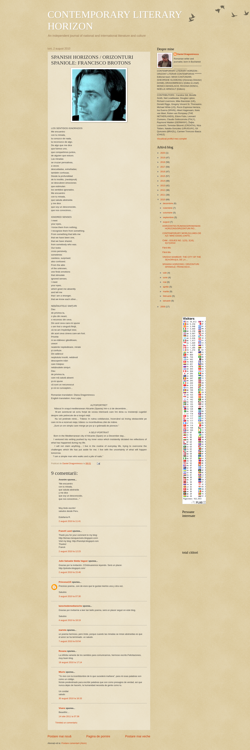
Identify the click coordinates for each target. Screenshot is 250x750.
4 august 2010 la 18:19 (70, 620)
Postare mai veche (137, 736)
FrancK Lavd (65, 531)
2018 (163, 162)
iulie (165, 273)
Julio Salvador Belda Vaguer (73, 561)
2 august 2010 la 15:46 (70, 572)
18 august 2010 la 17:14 (70, 662)
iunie (165, 277)
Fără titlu (166, 247)
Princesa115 (65, 582)
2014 (163, 181)
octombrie (168, 212)
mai (165, 282)
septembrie (168, 217)
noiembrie (168, 208)
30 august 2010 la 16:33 (70, 698)
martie (166, 291)
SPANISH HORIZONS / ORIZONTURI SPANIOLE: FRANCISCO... (180, 265)
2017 (163, 167)
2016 (163, 171)
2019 (163, 157)
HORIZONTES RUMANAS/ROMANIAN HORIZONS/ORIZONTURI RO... (181, 227)
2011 (163, 195)
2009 (163, 306)
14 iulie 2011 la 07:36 (69, 716)
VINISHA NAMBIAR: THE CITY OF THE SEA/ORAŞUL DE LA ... (181, 258)
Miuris (62, 672)
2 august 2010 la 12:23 (70, 551)
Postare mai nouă (59, 736)
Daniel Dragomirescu (188, 54)
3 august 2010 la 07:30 (70, 596)
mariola (62, 630)
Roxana (63, 651)
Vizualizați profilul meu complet (172, 138)
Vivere (62, 708)
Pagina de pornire (98, 736)
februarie (167, 296)
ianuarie (167, 300)
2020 (163, 153)
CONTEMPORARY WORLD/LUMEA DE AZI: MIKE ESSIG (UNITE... (181, 234)
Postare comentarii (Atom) (74, 743)
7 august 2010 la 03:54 (70, 641)
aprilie (166, 286)
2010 (163, 199)
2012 (163, 190)
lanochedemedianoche (70, 606)
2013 (163, 185)
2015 (163, 176)
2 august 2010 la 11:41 (70, 521)
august (166, 222)
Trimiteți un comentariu (66, 722)
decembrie (168, 203)
